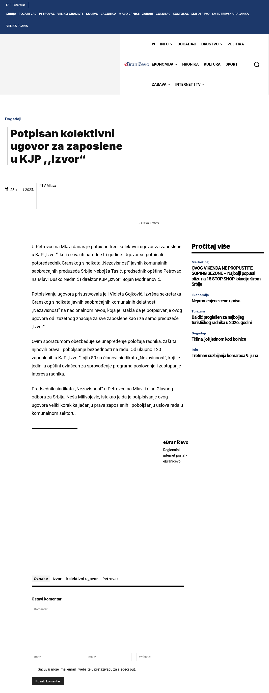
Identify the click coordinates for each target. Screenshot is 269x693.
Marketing (200, 219)
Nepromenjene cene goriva (216, 258)
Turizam (198, 268)
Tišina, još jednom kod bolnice (219, 296)
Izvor (57, 536)
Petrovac (110, 536)
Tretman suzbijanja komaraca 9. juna (225, 312)
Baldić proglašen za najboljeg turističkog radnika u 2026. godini (222, 277)
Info (195, 307)
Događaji (14, 98)
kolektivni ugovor (82, 536)
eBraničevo (176, 400)
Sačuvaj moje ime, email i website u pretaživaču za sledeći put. (87, 627)
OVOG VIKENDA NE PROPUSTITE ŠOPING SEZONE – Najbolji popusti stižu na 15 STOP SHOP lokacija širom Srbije (226, 233)
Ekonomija (200, 252)
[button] (256, 64)
